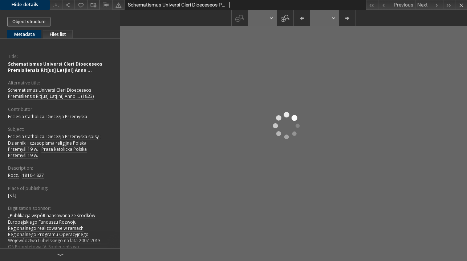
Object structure (28, 21)
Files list (57, 34)
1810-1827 (33, 175)
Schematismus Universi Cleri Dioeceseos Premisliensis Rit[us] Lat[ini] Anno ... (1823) (51, 93)
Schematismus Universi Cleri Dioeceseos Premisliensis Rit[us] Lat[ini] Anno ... (55, 67)
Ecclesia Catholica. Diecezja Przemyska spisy (53, 136)
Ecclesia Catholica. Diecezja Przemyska (47, 116)
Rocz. (13, 175)
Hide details (24, 4)
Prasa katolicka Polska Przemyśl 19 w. (47, 152)
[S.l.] (12, 195)
